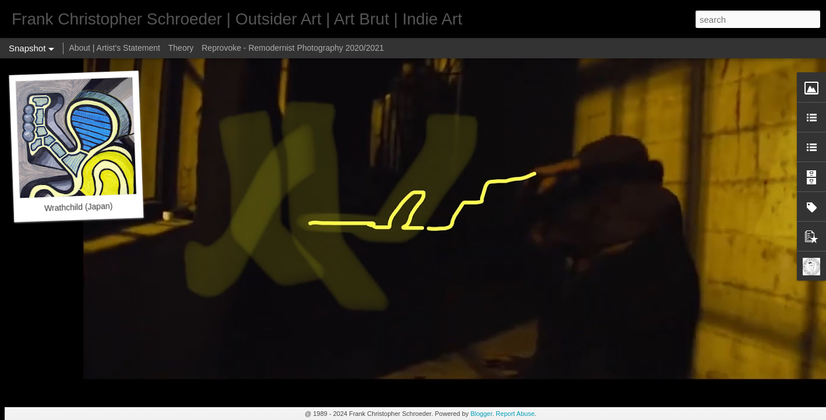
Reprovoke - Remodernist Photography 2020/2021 (293, 47)
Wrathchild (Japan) (78, 207)
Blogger (481, 413)
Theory (181, 47)
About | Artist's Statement (114, 47)
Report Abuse (515, 413)
